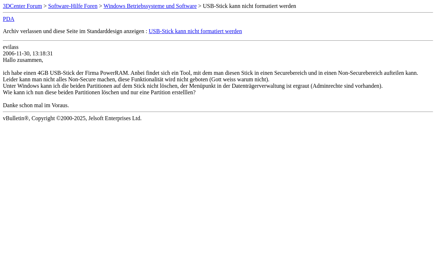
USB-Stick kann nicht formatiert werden (195, 31)
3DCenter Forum (22, 6)
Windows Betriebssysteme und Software (150, 6)
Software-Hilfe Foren (72, 6)
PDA (8, 19)
